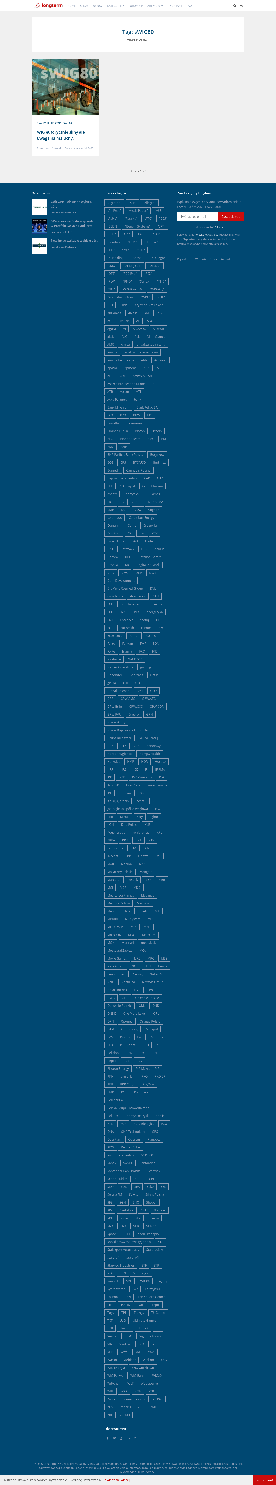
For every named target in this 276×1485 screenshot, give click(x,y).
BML (164, 439)
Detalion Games (150, 557)
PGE (126, 1061)
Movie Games (117, 958)
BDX (123, 415)
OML (142, 1006)
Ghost (158, 1464)
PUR (123, 1124)
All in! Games (156, 336)
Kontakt (176, 5)
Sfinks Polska (154, 1194)
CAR (147, 478)
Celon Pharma (152, 486)
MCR (123, 887)
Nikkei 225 (157, 974)
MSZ (164, 958)
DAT (110, 549)
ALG (124, 336)
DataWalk (127, 549)
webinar (130, 1360)
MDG (137, 887)
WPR (124, 1391)
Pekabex (113, 1053)
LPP (128, 856)
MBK (148, 880)
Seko (150, 1187)
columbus (114, 517)
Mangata (146, 872)
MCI (110, 887)
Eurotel (146, 628)
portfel (160, 1116)
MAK (142, 864)
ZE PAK (158, 1399)
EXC (161, 628)
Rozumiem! (264, 1480)
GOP (153, 691)
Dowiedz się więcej (116, 1480)
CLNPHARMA (154, 502)
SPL (128, 1234)
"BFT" (161, 226)
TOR (140, 1305)
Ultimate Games (144, 1320)
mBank (133, 880)
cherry (112, 494)
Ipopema (125, 793)
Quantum (114, 1139)
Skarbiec (160, 1210)
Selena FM (114, 1194)
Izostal (140, 801)
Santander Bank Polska (123, 1171)
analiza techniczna (49, 123)
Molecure (149, 935)
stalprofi (113, 1257)
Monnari (128, 943)
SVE (129, 1281)
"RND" (127, 281)
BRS (123, 462)
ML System (132, 919)
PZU (164, 1124)
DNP (139, 573)
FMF (143, 643)
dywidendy (138, 596)
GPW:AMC (128, 699)
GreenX (133, 714)
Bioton (140, 431)
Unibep (125, 1328)
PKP (110, 1084)
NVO (151, 990)
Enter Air (126, 620)
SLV (138, 1218)
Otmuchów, (129, 1029)
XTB (151, 1391)
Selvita (133, 1194)
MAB (110, 864)
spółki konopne (149, 1234)
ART (123, 376)
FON (156, 643)
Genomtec (114, 675)
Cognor (153, 510)
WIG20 (157, 1375)
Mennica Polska (118, 903)
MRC (151, 958)
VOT (143, 1344)
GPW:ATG (149, 699)
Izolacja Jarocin (118, 801)
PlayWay (148, 1084)
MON (111, 943)
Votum (158, 1344)
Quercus (134, 1139)
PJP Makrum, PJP (147, 1068)
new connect (116, 974)
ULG (123, 1320)
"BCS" (163, 218)
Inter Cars (133, 785)
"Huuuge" (151, 242)
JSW (157, 809)
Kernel (124, 817)
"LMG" (111, 266)
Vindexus (126, 1344)
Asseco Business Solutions (126, 384)
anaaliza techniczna (151, 344)
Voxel (124, 1352)
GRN (149, 714)
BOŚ (110, 462)
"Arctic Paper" (138, 210)
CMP (110, 510)
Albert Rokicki (64, 232)
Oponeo (127, 1021)
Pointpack (141, 1092)
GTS (137, 746)
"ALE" (132, 203)
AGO (150, 321)
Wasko (112, 1360)
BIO (149, 415)
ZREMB (125, 1415)
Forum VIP (136, 5)
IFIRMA (160, 769)
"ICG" (111, 250)
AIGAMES (139, 329)
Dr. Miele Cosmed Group (125, 588)
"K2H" (140, 250)
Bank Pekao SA (147, 407)
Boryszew (157, 455)
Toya (110, 1312)
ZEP (140, 1407)
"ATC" (148, 218)
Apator (112, 368)
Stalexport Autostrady (123, 1250)
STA (160, 1242)
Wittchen (113, 1383)
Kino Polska (129, 824)
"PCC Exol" (129, 273)
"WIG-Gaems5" (132, 289)
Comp (132, 525)
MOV (143, 950)
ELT (109, 612)
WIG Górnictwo (143, 1368)
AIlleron (158, 329)
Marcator (114, 880)
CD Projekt (127, 486)
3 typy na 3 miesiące (148, 305)
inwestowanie (157, 785)
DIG (127, 565)
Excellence (114, 636)
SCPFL (151, 1179)
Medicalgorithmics (120, 895)
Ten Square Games (151, 1297)
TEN (128, 1297)
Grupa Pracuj (148, 738)
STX (110, 1273)
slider (124, 1218)
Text (110, 1305)
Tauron (112, 1297)
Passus (125, 1037)
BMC (151, 439)
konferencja (141, 832)
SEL (163, 1187)
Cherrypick (131, 494)
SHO (136, 1202)
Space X (112, 1234)
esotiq (144, 620)
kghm (154, 817)
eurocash (127, 628)
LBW (133, 848)
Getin (154, 675)
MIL (157, 911)
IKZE (122, 777)
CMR (124, 510)
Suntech (113, 1281)
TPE (124, 1312)
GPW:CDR (157, 706)
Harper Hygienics (119, 754)
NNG (110, 982)
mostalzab (148, 943)
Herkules (113, 761)
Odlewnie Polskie (119, 1006)
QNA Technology (133, 1131)
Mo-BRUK (114, 935)
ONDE (111, 1013)
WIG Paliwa (115, 1375)
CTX (155, 533)
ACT (110, 321)
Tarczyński (152, 1289)
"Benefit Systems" (137, 226)
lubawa (143, 856)
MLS (134, 927)
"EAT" (156, 234)
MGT (128, 911)
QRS (155, 1131)
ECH (110, 604)
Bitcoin (157, 431)
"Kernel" (137, 258)
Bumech (113, 470)
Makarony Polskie (120, 872)
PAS (110, 1037)
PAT (140, 1037)
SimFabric (127, 1210)
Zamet (112, 1399)
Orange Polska (150, 1021)
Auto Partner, (117, 399)
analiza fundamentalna (141, 352)
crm (142, 533)
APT (110, 376)
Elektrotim (159, 604)
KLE (147, 824)
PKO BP (160, 1076)
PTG (110, 1124)
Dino (110, 573)
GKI (125, 683)
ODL (125, 998)
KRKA (111, 840)
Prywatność (184, 259)
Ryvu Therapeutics (120, 1155)
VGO (129, 1336)
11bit (123, 305)
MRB (137, 958)
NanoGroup (116, 966)
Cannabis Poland (138, 470)
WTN (138, 1391)
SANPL (128, 1163)
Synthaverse (116, 1289)
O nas (84, 5)
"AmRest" (114, 210)
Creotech (114, 533)
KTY (151, 840)
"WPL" (145, 297)
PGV (139, 1061)
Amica (125, 344)
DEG (128, 557)
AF (138, 321)
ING (161, 777)
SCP (137, 1179)
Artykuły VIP (156, 5)
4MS (148, 313)
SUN (123, 1273)
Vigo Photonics (150, 1336)
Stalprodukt (154, 1250)
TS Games (158, 1312)
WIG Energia (116, 1368)
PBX (110, 1045)
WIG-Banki (137, 1375)
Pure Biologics (144, 1124)
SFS (109, 1202)
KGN (110, 824)
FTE (154, 651)
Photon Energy (118, 1068)
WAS (151, 1352)
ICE (136, 769)
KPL (159, 832)
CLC (122, 502)
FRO (142, 651)
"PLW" (111, 281)
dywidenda (115, 596)
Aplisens (130, 368)
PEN (129, 1053)
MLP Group (115, 927)
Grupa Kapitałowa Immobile (127, 730)
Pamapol (151, 1029)
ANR (144, 360)
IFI (146, 769)
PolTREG (113, 1116)
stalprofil (133, 1257)
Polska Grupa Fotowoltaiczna (128, 1108)
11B (110, 305)
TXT (110, 1320)
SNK (110, 1226)
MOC (131, 935)
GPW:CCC (136, 706)
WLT (130, 1383)
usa (158, 1328)
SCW (110, 1187)
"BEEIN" (112, 226)
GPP (110, 699)
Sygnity (162, 1281)
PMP (110, 1092)
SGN (122, 1202)
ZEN (110, 1407)
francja (127, 651)
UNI (110, 1328)
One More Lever (134, 1013)
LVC (158, 856)
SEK (137, 1187)
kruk (138, 840)
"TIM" (111, 289)
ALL (137, 336)
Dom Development (121, 580)
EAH (156, 596)
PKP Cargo (127, 1084)
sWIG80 (67, 123)
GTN (123, 746)
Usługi (98, 5)
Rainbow (154, 1139)
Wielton (148, 1360)
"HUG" (132, 242)
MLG (151, 919)
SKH (110, 1218)
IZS (154, 801)
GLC (138, 683)
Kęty (139, 817)
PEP (155, 1053)
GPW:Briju (114, 706)
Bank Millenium (118, 407)
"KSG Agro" (158, 258)
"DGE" (141, 234)
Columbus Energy (141, 517)
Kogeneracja (116, 832)
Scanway (154, 1171)
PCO (146, 1045)
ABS (160, 313)
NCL (134, 966)
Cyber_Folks (115, 541)
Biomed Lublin (117, 431)
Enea (136, 612)
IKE (109, 777)
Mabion (126, 864)
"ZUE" (161, 297)
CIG (109, 502)
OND (155, 1006)
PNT (124, 1092)
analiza (112, 352)
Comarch (114, 525)
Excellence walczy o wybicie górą (74, 240)
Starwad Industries (121, 1265)
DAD (134, 541)
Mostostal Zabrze (119, 950)
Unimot (142, 1328)
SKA (143, 1210)
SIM (110, 1210)
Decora (112, 557)
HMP (130, 761)
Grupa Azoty (116, 722)
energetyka (155, 612)
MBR (162, 880)
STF (144, 1265)
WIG (164, 1360)
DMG (125, 573)
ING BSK (113, 785)
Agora (111, 329)
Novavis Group (152, 982)
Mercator (143, 903)
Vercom (113, 1336)
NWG (111, 998)
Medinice (147, 895)
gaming (145, 667)
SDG (124, 1187)
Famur (134, 636)
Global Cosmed (118, 691)
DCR (144, 549)
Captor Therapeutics (122, 478)
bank (137, 399)
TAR (135, 1289)
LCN (147, 848)
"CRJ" (126, 234)
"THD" (161, 281)
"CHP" (111, 234)
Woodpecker (150, 1383)
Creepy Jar (150, 525)
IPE (109, 793)
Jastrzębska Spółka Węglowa (127, 809)
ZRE (110, 1415)
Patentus (156, 1037)
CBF (110, 486)
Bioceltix (113, 423)
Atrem (124, 392)
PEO (142, 1053)
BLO (110, 439)
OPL (156, 1013)
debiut (159, 549)
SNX (123, 1226)
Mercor (112, 911)
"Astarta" (130, 218)
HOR (144, 761)
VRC (138, 1352)
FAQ (189, 5)
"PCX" (148, 273)
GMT (139, 691)
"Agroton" (114, 203)
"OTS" (111, 273)
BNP (124, 447)
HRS (124, 769)
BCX (110, 415)
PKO (144, 1076)
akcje (111, 336)
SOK (136, 1226)
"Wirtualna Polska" (120, 297)
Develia (112, 565)
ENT (110, 620)
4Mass (132, 313)
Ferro (111, 643)
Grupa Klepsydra (119, 738)
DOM (153, 573)
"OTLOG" (154, 266)
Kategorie (114, 5)
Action (124, 321)
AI (124, 329)
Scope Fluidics (117, 1179)
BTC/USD (139, 462)
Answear (160, 360)
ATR (110, 392)
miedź (143, 911)
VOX (110, 1352)
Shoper (151, 1202)
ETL (158, 620)
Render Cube (130, 1147)
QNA (110, 1131)
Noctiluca (128, 982)
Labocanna (115, 848)
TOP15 (125, 1305)
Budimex (159, 462)
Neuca (162, 966)
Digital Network (148, 565)
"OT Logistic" (132, 266)
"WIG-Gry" (157, 289)
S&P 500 (147, 1155)
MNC (147, 927)
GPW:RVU (114, 714)
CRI (130, 533)
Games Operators (120, 667)
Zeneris (125, 1407)
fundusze (114, 659)
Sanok (111, 1163)
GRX (110, 746)
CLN (135, 502)
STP (156, 1265)
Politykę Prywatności (207, 234)
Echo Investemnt (132, 604)
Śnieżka (153, 1218)
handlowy (154, 746)
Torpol (155, 1305)
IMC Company (142, 777)
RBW (110, 1147)
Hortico (160, 761)
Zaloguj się (220, 227)
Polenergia (115, 1100)
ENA (122, 612)
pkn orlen (127, 1076)
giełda (111, 683)
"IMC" (125, 250)
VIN (109, 1344)
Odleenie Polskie (147, 998)
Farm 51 (152, 636)
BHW (136, 415)
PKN (110, 1076)
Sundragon (141, 1273)
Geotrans (136, 675)
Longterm (50, 1464)
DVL (153, 588)
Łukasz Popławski (53, 148)
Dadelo (150, 541)
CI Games (153, 494)
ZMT (153, 1407)
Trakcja (139, 1312)
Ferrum (127, 643)
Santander (147, 1163)
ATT (138, 392)
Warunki (200, 259)
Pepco (111, 1061)
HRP (110, 769)
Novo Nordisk (117, 990)
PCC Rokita (128, 1045)
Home (72, 5)
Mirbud (112, 919)
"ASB (158, 210)
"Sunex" (144, 281)
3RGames (114, 313)
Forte (111, 651)
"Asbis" (112, 218)
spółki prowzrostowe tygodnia (129, 1242)
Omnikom (129, 1464)
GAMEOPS (135, 659)
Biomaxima (135, 423)
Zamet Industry (135, 1399)
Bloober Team (130, 439)
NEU (148, 966)
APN (147, 368)
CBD (160, 478)
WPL (110, 1391)
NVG (137, 990)
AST (155, 384)
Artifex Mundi (142, 376)
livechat (112, 856)
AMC (110, 344)
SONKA (151, 1226)
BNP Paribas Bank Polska (125, 455)
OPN (110, 1021)
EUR (110, 628)
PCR (159, 1045)
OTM (110, 1029)
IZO (141, 793)
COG (138, 510)
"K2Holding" (116, 258)
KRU (125, 840)
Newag (138, 974)
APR (160, 368)
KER (110, 817)
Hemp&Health (149, 754)
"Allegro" (149, 203)
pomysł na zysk (138, 1116)
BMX (110, 447)
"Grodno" (114, 242)
